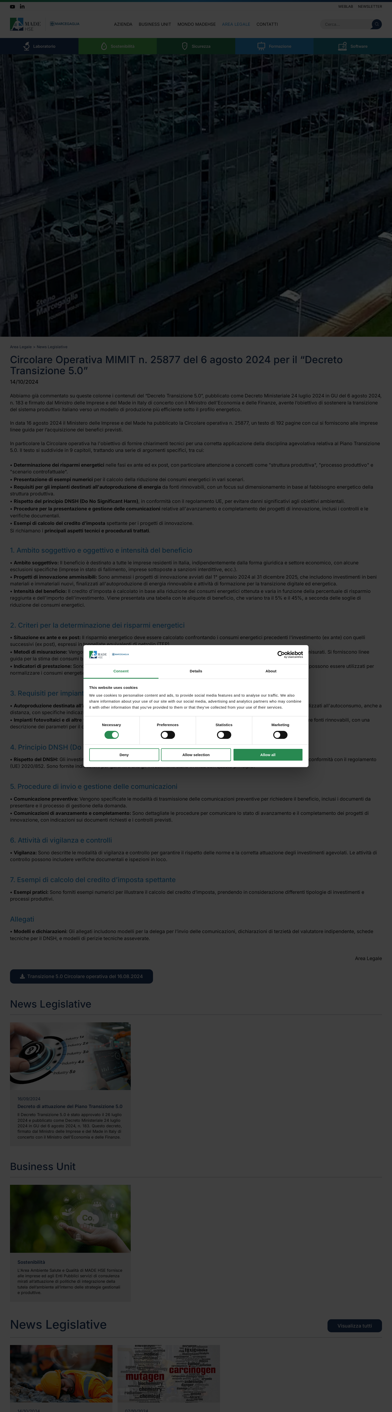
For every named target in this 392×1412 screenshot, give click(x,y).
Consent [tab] (121, 671)
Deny (124, 755)
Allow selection (196, 755)
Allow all (268, 755)
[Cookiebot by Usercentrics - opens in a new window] (281, 654)
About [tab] (271, 671)
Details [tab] (196, 671)
